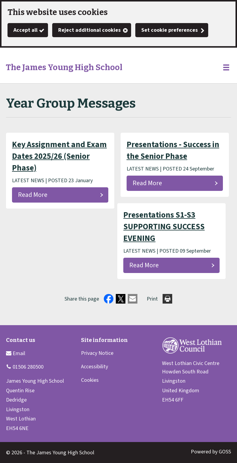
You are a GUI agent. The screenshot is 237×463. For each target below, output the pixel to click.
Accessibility (94, 366)
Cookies (90, 380)
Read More (32, 195)
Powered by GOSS (211, 452)
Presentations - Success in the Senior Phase (173, 150)
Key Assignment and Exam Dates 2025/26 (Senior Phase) (59, 156)
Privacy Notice (97, 353)
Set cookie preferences (169, 30)
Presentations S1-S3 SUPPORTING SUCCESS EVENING (164, 226)
